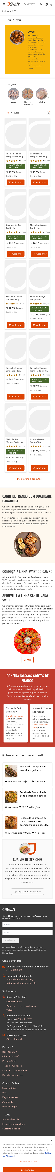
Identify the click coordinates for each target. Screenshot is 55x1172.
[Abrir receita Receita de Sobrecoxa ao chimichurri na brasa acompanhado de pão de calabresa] (27, 825)
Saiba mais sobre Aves (35, 67)
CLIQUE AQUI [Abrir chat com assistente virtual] (14, 1001)
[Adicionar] (15, 182)
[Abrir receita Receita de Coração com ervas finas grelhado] (27, 774)
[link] (9, 11)
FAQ (4, 1092)
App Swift (7, 1102)
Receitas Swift (9, 1051)
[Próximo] (48, 97)
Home (8, 19)
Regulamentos (10, 1097)
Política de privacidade (14, 1070)
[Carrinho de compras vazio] (51, 4)
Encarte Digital (10, 1106)
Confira (28, 659)
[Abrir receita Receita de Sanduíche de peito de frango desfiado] (27, 799)
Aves (18, 19)
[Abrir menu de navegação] (3, 4)
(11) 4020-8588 (14, 970)
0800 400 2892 (24, 1019)
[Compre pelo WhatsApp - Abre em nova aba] (30, 4)
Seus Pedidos (9, 1088)
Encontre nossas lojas (13, 1124)
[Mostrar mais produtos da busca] (27, 479)
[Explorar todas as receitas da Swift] (27, 891)
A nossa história (10, 1119)
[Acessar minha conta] (46, 4)
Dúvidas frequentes (12, 1075)
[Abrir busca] (41, 4)
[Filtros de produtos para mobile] (48, 113)
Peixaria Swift (9, 1061)
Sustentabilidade (11, 1128)
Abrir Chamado (14, 1039)
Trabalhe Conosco (12, 1065)
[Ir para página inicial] (13, 4)
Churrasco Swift (10, 1056)
